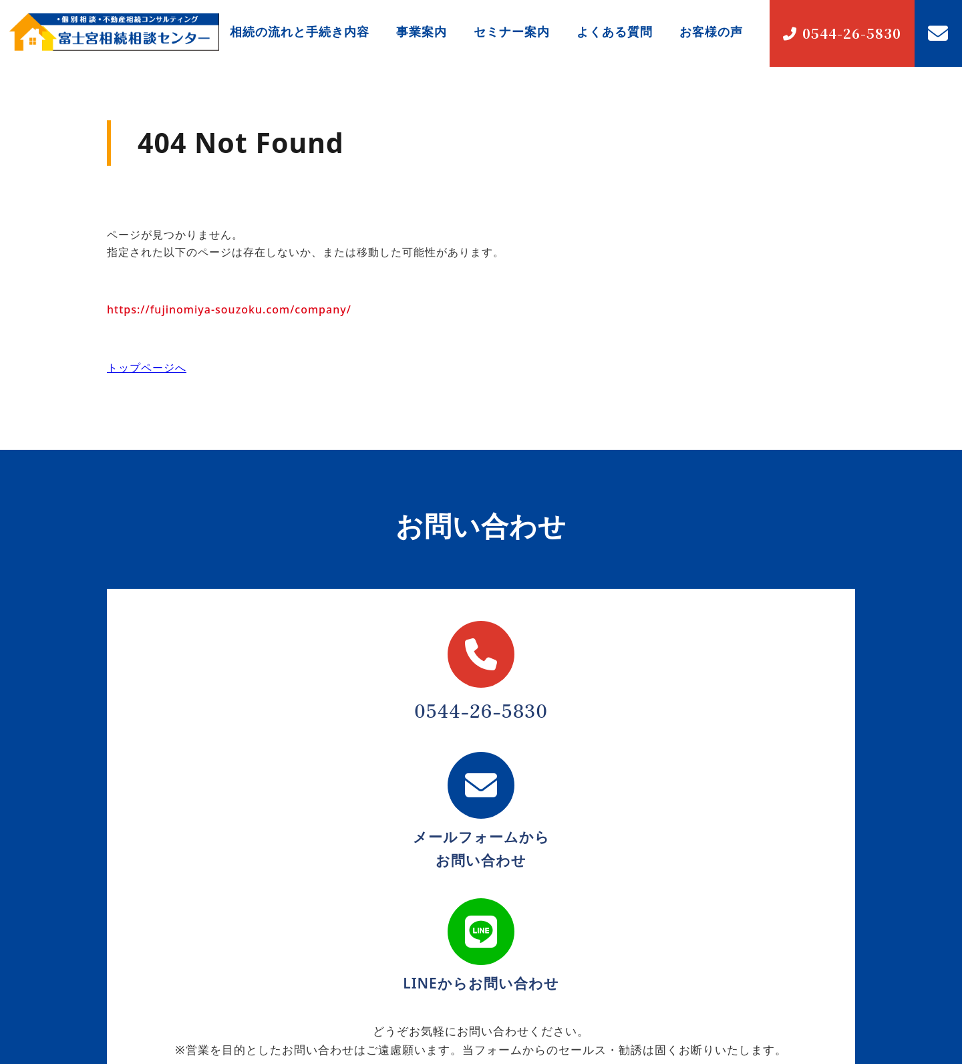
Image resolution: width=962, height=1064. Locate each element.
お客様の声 (711, 31)
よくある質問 (615, 31)
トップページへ (146, 367)
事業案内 (421, 31)
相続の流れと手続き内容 (299, 31)
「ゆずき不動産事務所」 (186, 952)
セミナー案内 (512, 31)
